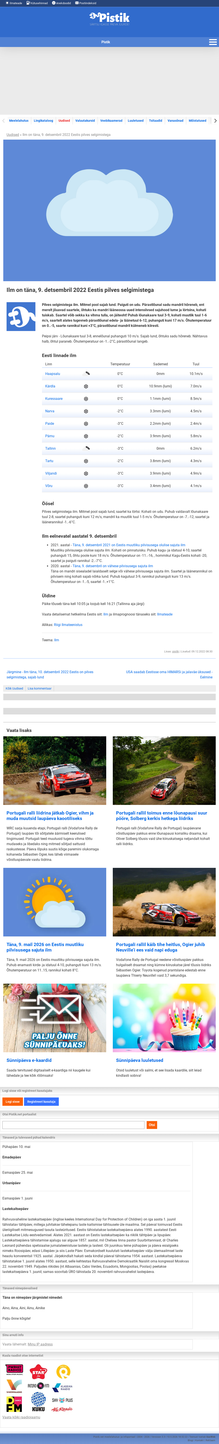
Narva (49, 411)
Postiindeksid (85, 3)
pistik (175, 651)
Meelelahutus (18, 120)
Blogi (190, 1440)
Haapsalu (52, 374)
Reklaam (210, 1440)
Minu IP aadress (40, 1344)
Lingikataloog (43, 120)
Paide (49, 423)
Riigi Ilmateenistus (68, 625)
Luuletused (136, 120)
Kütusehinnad (37, 3)
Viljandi (51, 473)
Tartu (49, 461)
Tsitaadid (155, 120)
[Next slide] (215, 120)
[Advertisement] (109, 80)
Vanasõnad (175, 120)
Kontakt (199, 1440)
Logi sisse (13, 1101)
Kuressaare (54, 399)
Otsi (152, 1125)
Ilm (105, 614)
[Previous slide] (4, 120)
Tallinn (50, 448)
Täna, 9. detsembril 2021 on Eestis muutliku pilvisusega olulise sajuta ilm (129, 545)
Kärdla (50, 386)
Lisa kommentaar (40, 688)
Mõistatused (197, 120)
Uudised (64, 120)
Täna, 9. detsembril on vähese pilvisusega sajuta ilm (113, 566)
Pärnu (49, 436)
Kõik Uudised (14, 688)
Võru (48, 486)
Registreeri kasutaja (41, 1101)
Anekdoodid (61, 3)
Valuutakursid (85, 120)
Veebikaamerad (111, 120)
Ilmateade (13, 3)
